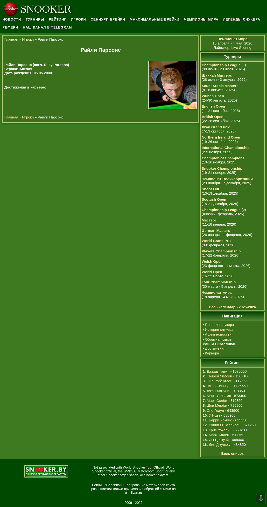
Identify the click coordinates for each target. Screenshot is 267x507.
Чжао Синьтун (218, 386)
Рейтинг (57, 19)
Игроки (78, 19)
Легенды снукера (241, 19)
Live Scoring (241, 47)
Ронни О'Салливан (224, 425)
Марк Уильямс (219, 396)
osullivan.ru (133, 493)
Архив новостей (218, 334)
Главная (11, 39)
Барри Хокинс (220, 420)
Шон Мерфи (217, 405)
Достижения (215, 348)
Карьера (212, 353)
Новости (11, 19)
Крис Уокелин (220, 430)
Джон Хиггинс (218, 391)
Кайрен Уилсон (219, 376)
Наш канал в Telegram (47, 27)
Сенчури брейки (108, 19)
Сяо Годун (215, 410)
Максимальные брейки (155, 19)
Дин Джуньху (220, 444)
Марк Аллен (219, 435)
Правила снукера (219, 325)
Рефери (10, 27)
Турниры (35, 19)
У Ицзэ (214, 415)
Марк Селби (217, 400)
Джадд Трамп (218, 371)
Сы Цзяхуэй (219, 440)
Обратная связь (218, 339)
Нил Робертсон (219, 381)
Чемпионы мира (201, 19)
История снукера (219, 329)
